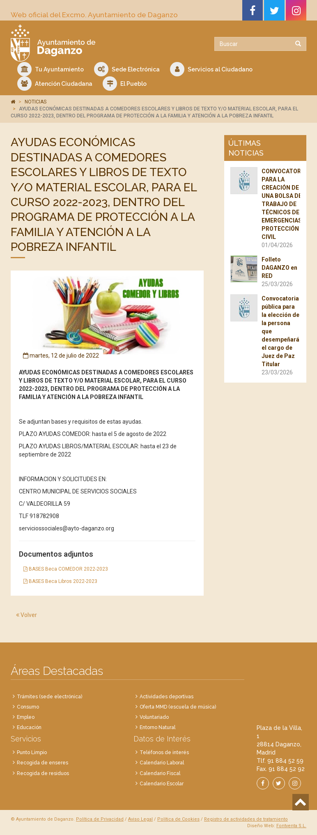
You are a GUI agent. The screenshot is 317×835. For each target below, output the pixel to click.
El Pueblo (125, 83)
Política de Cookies (178, 819)
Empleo (25, 717)
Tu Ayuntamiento (50, 69)
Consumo (28, 707)
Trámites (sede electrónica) (49, 697)
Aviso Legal (140, 819)
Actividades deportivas (166, 697)
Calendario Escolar (162, 784)
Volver (26, 615)
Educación (29, 727)
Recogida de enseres (42, 763)
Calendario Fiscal (160, 773)
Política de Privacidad (100, 819)
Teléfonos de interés (164, 752)
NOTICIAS (35, 102)
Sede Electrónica (127, 69)
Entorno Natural (157, 727)
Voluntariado (154, 717)
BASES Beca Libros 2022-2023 (60, 581)
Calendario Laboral (162, 763)
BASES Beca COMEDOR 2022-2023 (65, 569)
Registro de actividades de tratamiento (246, 819)
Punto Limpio (32, 752)
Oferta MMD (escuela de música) (178, 707)
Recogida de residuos (43, 773)
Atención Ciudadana (54, 83)
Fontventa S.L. (291, 825)
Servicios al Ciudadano (211, 69)
